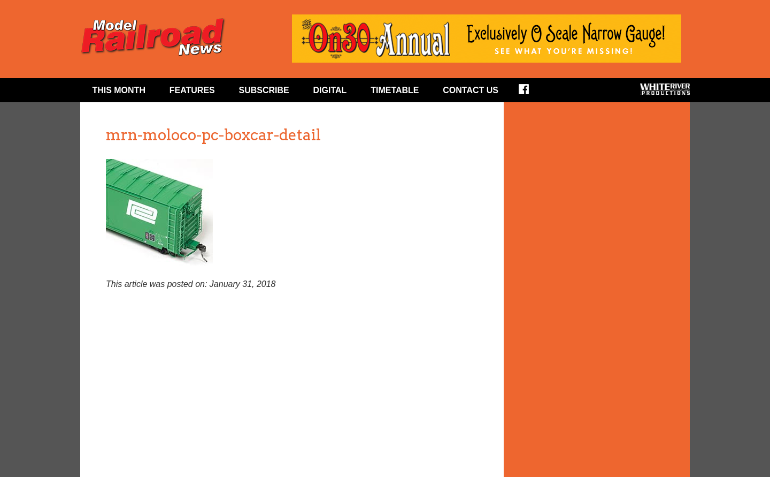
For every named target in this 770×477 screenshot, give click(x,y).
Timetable (395, 90)
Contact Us (470, 90)
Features (192, 90)
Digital (330, 90)
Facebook (531, 92)
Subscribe (264, 90)
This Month (118, 90)
